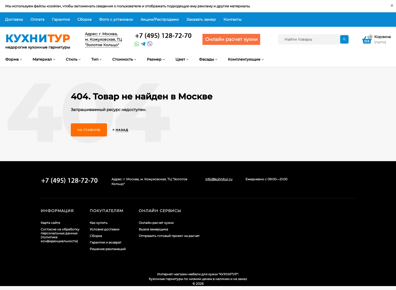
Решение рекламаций (108, 249)
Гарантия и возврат (105, 242)
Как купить (99, 223)
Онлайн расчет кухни (156, 223)
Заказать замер (201, 19)
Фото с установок (116, 19)
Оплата (37, 19)
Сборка (84, 19)
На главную (88, 130)
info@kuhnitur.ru (218, 179)
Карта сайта (50, 223)
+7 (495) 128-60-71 (163, 36)
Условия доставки (104, 229)
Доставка (14, 19)
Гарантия (61, 19)
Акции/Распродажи (160, 19)
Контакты (232, 19)
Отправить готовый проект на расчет (169, 236)
